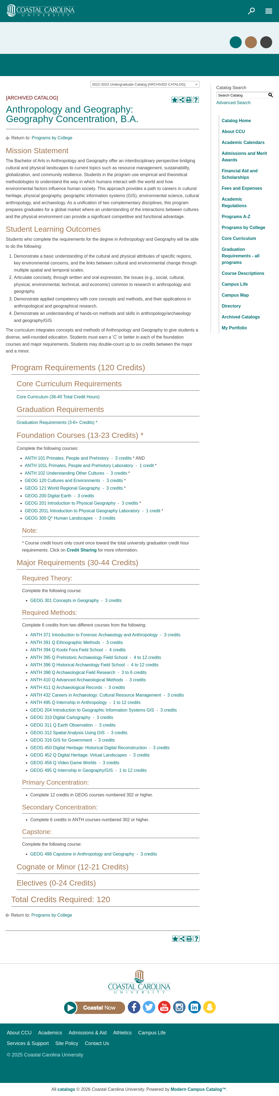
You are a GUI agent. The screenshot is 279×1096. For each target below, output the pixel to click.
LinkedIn (194, 1007)
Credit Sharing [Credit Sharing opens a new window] (82, 550)
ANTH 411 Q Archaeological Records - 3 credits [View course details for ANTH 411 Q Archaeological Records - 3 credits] (77, 687)
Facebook (134, 1007)
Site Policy (66, 1043)
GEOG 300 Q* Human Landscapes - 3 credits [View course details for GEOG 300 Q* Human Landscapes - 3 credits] (70, 518)
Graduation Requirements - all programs (241, 256)
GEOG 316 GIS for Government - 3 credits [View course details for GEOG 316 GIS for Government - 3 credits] (72, 740)
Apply (236, 42)
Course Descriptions (243, 273)
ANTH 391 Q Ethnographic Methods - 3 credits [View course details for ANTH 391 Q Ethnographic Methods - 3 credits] (76, 642)
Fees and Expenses (242, 188)
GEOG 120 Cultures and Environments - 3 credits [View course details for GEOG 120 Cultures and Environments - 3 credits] (74, 480)
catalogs (66, 1089)
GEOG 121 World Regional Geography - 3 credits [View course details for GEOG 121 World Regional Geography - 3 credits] (74, 488)
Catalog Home (236, 120)
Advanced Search (233, 102)
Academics (50, 1032)
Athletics (122, 1032)
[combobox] (144, 84)
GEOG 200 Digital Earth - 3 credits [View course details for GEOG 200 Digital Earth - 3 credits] (59, 495)
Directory (231, 306)
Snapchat (209, 1007)
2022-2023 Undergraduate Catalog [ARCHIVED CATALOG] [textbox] (139, 84)
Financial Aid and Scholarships (240, 174)
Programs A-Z (236, 216)
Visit (251, 42)
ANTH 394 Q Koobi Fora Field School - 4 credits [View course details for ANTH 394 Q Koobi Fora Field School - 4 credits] (78, 650)
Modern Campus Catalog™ (198, 1089)
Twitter (149, 1007)
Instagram (179, 1007)
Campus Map (235, 295)
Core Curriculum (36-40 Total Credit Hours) (58, 397)
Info (266, 42)
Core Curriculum (239, 238)
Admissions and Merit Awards (244, 156)
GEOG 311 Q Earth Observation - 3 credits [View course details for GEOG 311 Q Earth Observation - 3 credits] (73, 725)
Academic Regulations (234, 202)
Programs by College (52, 138)
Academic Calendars (243, 142)
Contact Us (97, 1043)
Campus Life (235, 284)
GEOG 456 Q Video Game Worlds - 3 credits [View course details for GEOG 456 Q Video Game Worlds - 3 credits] (74, 762)
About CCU (233, 131)
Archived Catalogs (241, 317)
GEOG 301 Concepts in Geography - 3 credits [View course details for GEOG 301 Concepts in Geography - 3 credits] (76, 600)
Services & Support (28, 1043)
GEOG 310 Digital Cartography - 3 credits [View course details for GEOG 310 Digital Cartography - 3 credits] (71, 717)
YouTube (164, 1007)
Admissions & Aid (88, 1032)
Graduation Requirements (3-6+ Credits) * (57, 422)
